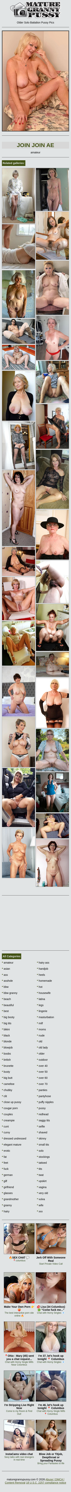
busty (6, 1071)
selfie (41, 1126)
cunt (5, 1126)
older (40, 1053)
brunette (7, 1065)
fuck (5, 1168)
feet (5, 1162)
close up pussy (11, 1102)
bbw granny (9, 992)
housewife (44, 992)
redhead (42, 1114)
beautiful (8, 1005)
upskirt (42, 1181)
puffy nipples (45, 1102)
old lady (42, 1047)
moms (41, 1029)
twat (40, 1174)
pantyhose (44, 1096)
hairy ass (43, 962)
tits (39, 1168)
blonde (7, 1041)
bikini (6, 1029)
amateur (7, 962)
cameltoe (8, 1083)
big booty (8, 1017)
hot (39, 986)
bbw (5, 986)
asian (6, 968)
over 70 (42, 1083)
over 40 (42, 1065)
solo (40, 1150)
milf (40, 1023)
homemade (44, 980)
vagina (42, 1187)
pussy (41, 1108)
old (39, 1041)
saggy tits (43, 1120)
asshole (7, 980)
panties (42, 1090)
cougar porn (10, 1108)
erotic (6, 1150)
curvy (6, 1132)
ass (5, 974)
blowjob (7, 1047)
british (6, 1059)
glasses (7, 1193)
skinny (41, 1138)
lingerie (42, 1011)
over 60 (42, 1077)
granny (7, 1205)
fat (4, 1156)
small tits (43, 1144)
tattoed (42, 1162)
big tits (6, 1023)
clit (4, 1096)
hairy (5, 1211)
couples (7, 1114)
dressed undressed (14, 1138)
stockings (43, 1156)
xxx (40, 1211)
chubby (7, 1090)
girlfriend (8, 1187)
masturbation (45, 1017)
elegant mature (11, 1144)
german (7, 1174)
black (6, 1035)
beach (6, 999)
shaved (42, 1132)
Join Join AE (35, 145)
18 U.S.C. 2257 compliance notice (46, 1482)
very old (42, 1193)
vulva (41, 1199)
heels (41, 974)
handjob (42, 968)
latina (41, 999)
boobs (6, 1053)
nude (41, 1035)
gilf (4, 1181)
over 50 (42, 1071)
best (5, 1011)
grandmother (10, 1199)
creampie (8, 1120)
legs (40, 1005)
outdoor (42, 1059)
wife (40, 1205)
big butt (7, 1077)
